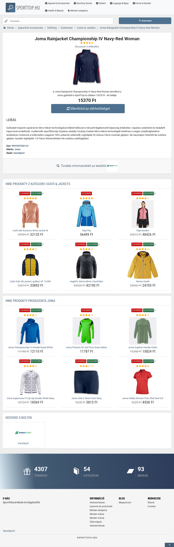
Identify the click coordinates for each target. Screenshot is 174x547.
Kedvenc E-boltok (19, 417)
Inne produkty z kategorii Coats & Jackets (38, 184)
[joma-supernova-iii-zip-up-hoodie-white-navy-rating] (30, 366)
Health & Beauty (54, 10)
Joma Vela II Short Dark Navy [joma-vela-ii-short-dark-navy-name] (86, 398)
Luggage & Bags (119, 3)
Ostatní (101, 3)
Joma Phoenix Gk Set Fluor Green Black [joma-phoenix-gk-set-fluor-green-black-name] (86, 347)
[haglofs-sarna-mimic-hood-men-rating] (86, 249)
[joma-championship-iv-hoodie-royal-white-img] (30, 331)
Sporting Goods (82, 3)
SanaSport (18, 153)
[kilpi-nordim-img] (142, 214)
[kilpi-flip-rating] (86, 198)
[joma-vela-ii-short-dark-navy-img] (86, 382)
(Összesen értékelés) (87, 46)
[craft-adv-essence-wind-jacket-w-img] (30, 214)
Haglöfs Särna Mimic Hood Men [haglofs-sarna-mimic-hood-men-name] (86, 281)
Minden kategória (77, 10)
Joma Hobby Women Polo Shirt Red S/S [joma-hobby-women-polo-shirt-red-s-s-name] (142, 398)
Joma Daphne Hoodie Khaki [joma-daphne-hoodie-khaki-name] (142, 347)
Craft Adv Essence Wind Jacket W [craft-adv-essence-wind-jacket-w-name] (30, 230)
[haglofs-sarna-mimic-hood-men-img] (86, 265)
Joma (17, 149)
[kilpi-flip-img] (86, 214)
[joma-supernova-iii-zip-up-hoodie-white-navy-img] (30, 382)
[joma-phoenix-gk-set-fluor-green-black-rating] (86, 315)
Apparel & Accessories (57, 3)
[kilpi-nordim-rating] (142, 198)
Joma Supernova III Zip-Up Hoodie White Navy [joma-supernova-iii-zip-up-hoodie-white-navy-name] (30, 398)
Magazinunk (125, 502)
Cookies (152, 506)
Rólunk (151, 502)
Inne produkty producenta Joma (30, 301)
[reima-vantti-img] (142, 265)
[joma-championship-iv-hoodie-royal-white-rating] (30, 315)
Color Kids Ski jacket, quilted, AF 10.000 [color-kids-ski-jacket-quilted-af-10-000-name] (30, 281)
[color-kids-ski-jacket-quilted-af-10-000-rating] (30, 249)
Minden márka (97, 514)
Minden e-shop (97, 518)
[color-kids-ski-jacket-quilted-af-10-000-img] (30, 265)
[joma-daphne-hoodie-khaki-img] (142, 331)
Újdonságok (96, 522)
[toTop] (169, 545)
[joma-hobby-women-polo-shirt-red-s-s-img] (142, 382)
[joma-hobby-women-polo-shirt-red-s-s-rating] (142, 366)
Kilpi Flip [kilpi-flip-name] (86, 230)
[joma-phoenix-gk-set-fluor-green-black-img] (86, 331)
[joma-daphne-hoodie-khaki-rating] (142, 315)
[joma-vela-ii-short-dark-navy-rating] (86, 366)
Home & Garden (141, 3)
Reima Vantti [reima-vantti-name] (142, 281)
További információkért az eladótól (87, 166)
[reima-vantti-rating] (142, 249)
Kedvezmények (97, 525)
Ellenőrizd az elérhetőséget (88, 108)
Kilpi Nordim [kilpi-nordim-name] (142, 230)
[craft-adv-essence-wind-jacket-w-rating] (30, 198)
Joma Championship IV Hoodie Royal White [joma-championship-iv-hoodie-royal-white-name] (30, 347)
